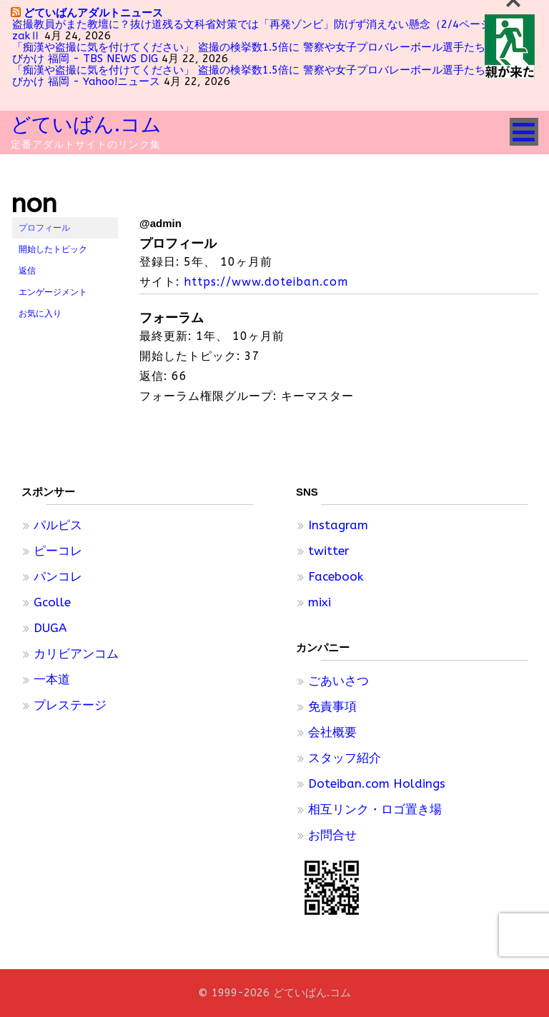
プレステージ (70, 705)
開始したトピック (53, 249)
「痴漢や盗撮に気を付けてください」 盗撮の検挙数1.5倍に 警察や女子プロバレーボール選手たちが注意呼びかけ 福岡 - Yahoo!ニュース (270, 76)
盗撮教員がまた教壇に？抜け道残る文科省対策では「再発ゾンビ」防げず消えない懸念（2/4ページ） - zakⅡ (262, 30)
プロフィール (44, 228)
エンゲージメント (53, 292)
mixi (319, 602)
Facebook (335, 576)
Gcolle (52, 602)
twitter (329, 550)
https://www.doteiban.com (266, 282)
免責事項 (332, 706)
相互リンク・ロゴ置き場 (375, 809)
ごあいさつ (338, 680)
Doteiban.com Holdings (376, 783)
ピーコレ (58, 550)
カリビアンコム (76, 653)
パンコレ (58, 576)
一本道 (52, 679)
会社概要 (332, 732)
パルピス (58, 525)
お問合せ (332, 835)
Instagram (338, 525)
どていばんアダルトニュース (93, 12)
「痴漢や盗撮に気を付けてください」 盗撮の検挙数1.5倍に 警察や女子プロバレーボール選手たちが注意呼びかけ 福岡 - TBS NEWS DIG (270, 53)
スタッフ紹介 (344, 758)
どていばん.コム (86, 124)
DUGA (50, 628)
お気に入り (40, 314)
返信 (27, 271)
